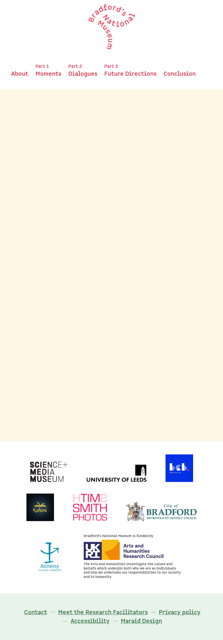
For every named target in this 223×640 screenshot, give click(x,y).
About (19, 74)
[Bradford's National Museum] (111, 50)
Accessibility (90, 621)
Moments (48, 70)
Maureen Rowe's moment (123, 389)
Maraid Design (141, 621)
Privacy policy (180, 612)
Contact (35, 612)
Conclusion (179, 74)
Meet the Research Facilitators (103, 612)
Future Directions (130, 70)
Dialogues (82, 70)
